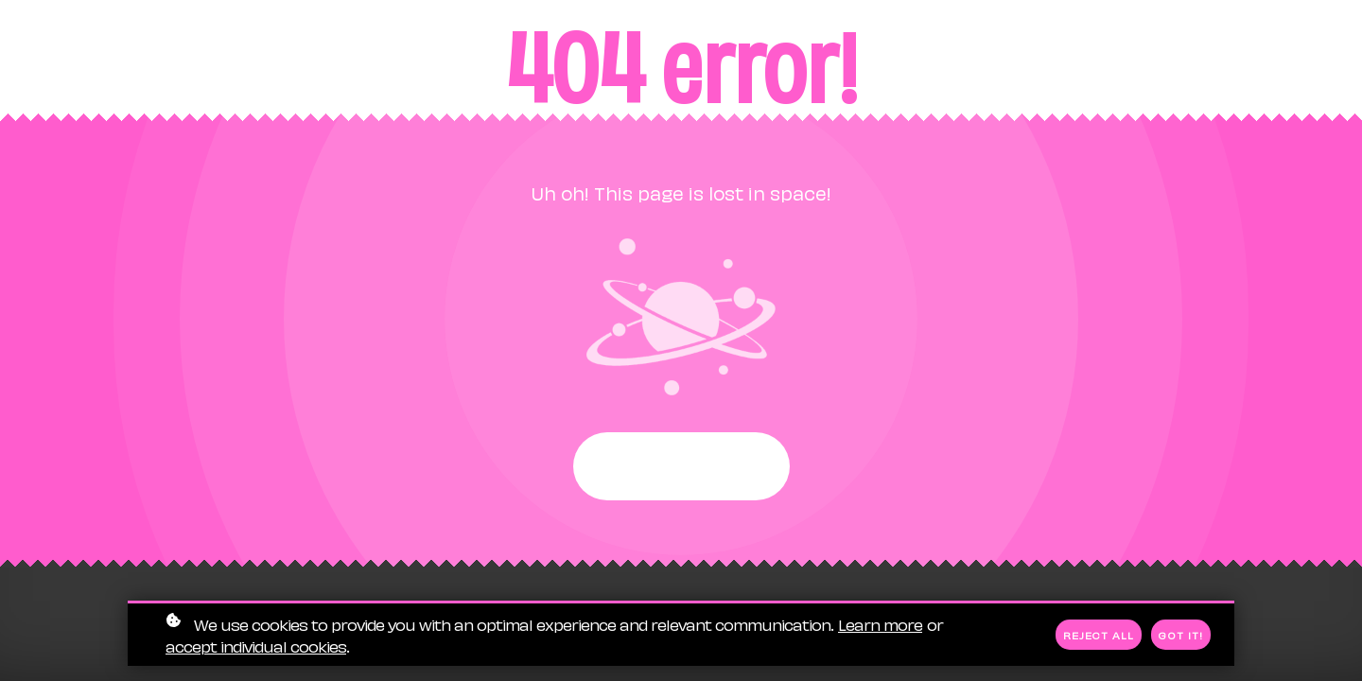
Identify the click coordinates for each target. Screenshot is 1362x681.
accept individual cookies (256, 646)
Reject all (1098, 635)
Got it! (1181, 635)
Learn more (880, 625)
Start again (681, 466)
